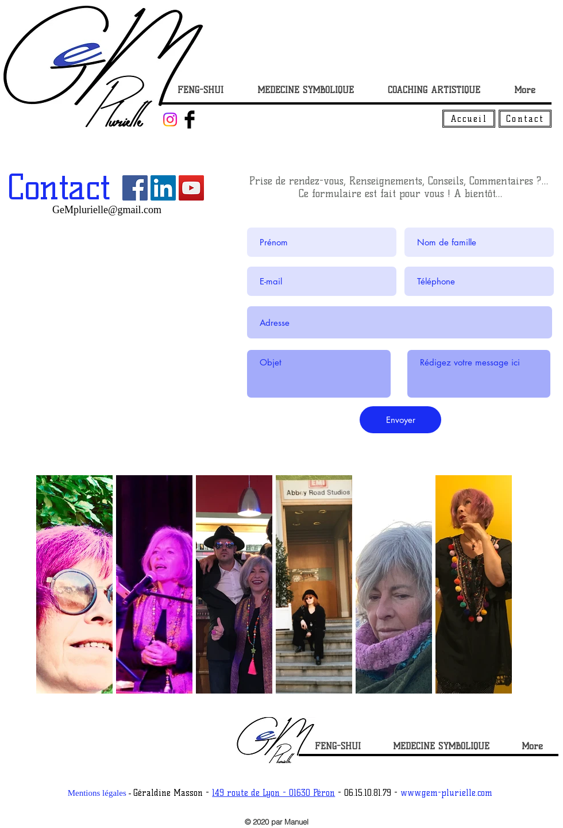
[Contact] (525, 119)
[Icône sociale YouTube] (191, 188)
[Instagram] (170, 119)
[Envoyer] (400, 419)
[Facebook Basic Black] (189, 119)
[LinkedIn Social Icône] (163, 188)
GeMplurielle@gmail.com (106, 209)
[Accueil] (468, 119)
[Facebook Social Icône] (135, 188)
